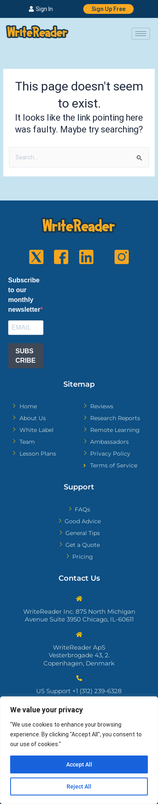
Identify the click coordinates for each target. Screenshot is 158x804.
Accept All (79, 764)
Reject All (79, 786)
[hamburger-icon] (141, 34)
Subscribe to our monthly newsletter (24, 295)
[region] (79, 750)
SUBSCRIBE (25, 356)
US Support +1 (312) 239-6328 (79, 691)
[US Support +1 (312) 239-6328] (79, 678)
